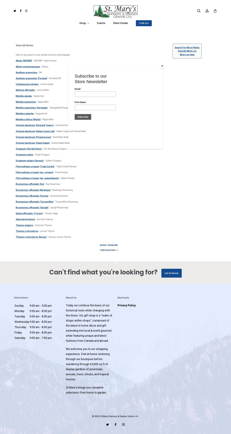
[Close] (162, 66)
